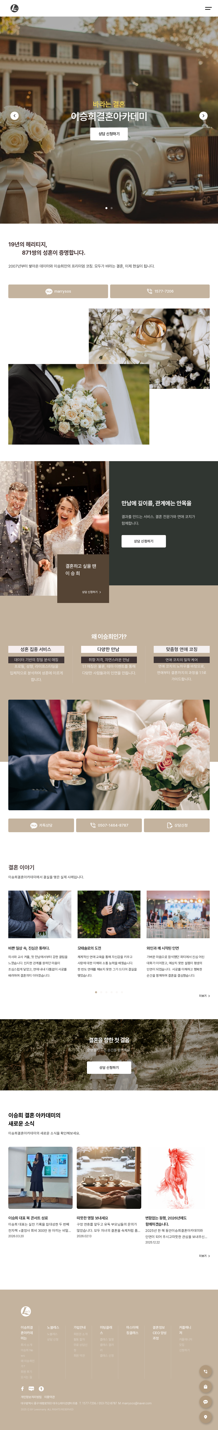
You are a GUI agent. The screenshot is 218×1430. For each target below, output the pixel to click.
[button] (14, 116)
